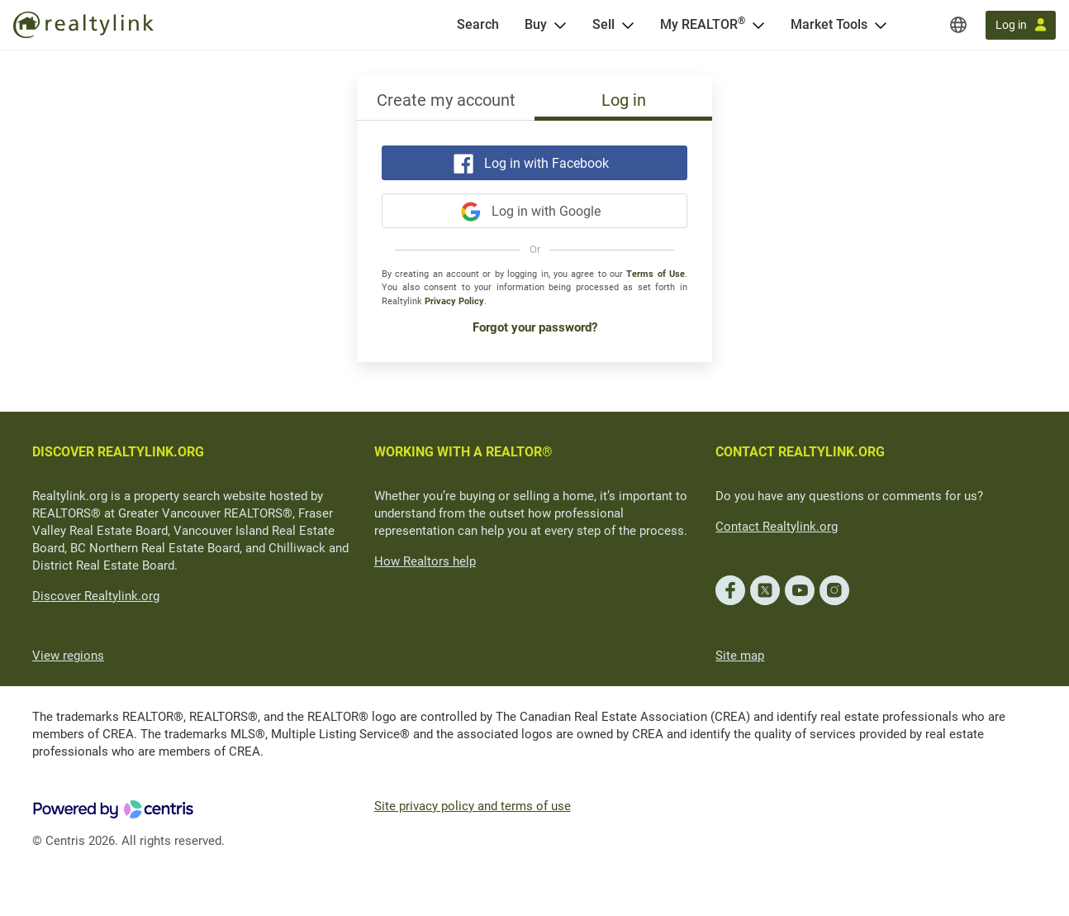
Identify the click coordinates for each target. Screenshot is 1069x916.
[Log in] (1021, 25)
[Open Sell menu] (627, 24)
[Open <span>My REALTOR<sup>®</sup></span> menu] (758, 24)
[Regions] (958, 25)
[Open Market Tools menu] (880, 24)
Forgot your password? (535, 327)
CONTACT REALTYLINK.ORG (800, 452)
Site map (739, 655)
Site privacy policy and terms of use (472, 806)
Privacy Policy (454, 301)
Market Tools (829, 24)
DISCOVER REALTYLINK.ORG (118, 452)
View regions (68, 655)
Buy (536, 24)
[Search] (478, 24)
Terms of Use (655, 274)
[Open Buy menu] (560, 24)
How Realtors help (425, 561)
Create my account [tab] (446, 100)
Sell (603, 24)
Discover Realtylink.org (95, 596)
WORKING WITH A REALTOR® (463, 452)
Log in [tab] (623, 100)
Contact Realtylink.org (776, 526)
